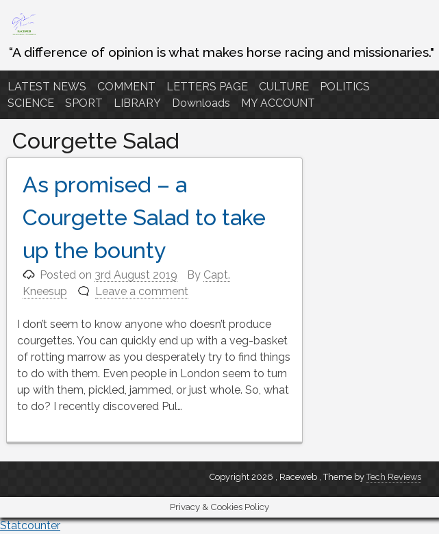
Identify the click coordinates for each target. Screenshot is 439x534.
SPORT (84, 103)
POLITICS (345, 86)
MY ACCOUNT (278, 103)
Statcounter (30, 525)
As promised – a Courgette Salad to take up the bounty (144, 217)
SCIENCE (31, 103)
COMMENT (126, 86)
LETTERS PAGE (207, 86)
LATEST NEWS (47, 86)
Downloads (201, 103)
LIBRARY (137, 103)
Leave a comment (141, 291)
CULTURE (284, 86)
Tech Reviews (393, 477)
